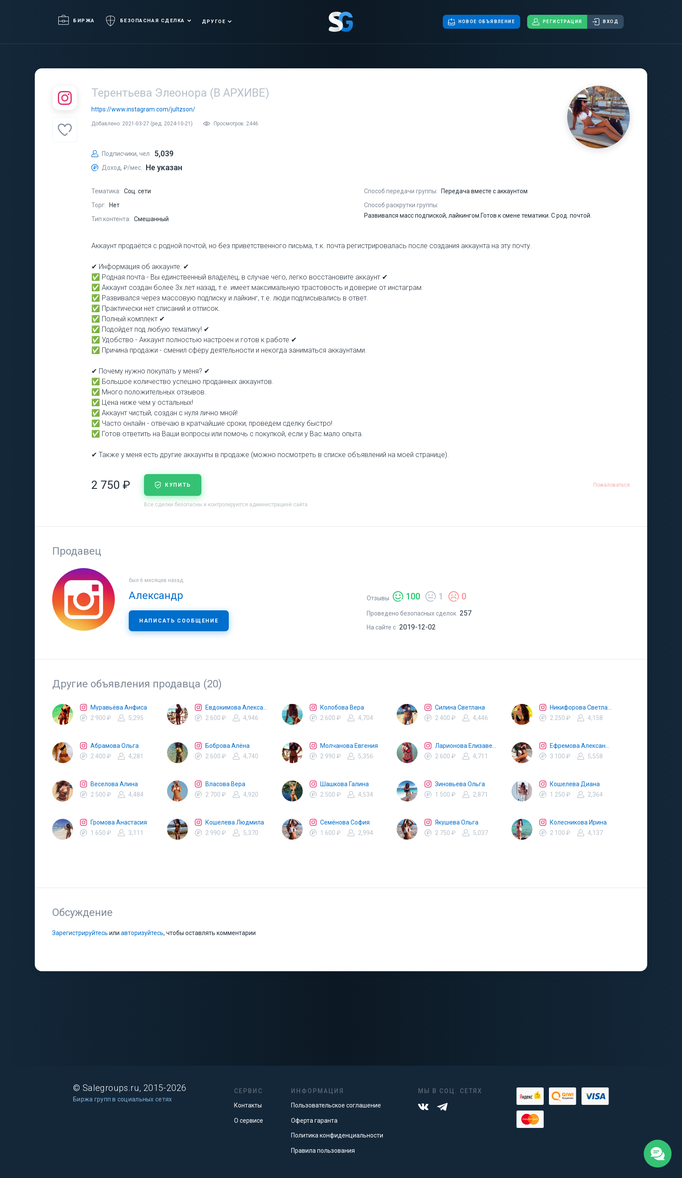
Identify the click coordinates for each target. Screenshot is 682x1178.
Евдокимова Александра (236, 707)
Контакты (248, 1105)
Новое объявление (481, 21)
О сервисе (248, 1120)
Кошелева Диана (575, 784)
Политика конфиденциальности (337, 1135)
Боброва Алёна (227, 746)
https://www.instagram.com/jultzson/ (143, 109)
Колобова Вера (342, 707)
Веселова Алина (114, 784)
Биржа (76, 21)
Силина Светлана (460, 707)
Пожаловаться (611, 485)
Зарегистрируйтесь (80, 932)
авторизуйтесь (142, 932)
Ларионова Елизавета (466, 746)
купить (172, 484)
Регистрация (557, 21)
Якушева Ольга (456, 822)
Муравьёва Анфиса (118, 707)
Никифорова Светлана (581, 707)
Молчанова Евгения (349, 746)
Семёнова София (345, 822)
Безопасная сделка (145, 21)
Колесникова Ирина (578, 822)
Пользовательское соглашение (336, 1105)
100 (406, 596)
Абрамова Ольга (114, 746)
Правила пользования (323, 1150)
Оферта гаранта (314, 1120)
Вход (605, 21)
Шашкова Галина (344, 784)
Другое (213, 21)
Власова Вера (225, 784)
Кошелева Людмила (234, 822)
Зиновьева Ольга (460, 784)
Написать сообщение (178, 621)
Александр (156, 595)
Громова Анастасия (118, 822)
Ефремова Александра (581, 746)
